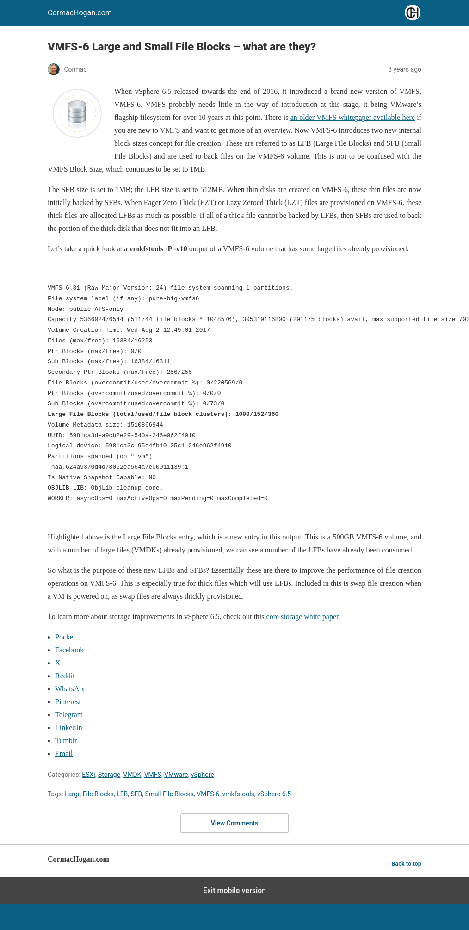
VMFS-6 (208, 794)
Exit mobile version (234, 890)
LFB (122, 794)
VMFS (152, 774)
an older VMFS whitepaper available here (352, 117)
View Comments (235, 823)
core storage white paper (302, 616)
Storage (109, 774)
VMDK (132, 774)
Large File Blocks (89, 794)
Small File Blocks (169, 794)
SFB (136, 794)
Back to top (406, 863)
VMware (176, 774)
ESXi (88, 774)
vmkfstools (238, 794)
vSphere (202, 774)
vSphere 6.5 (274, 794)
